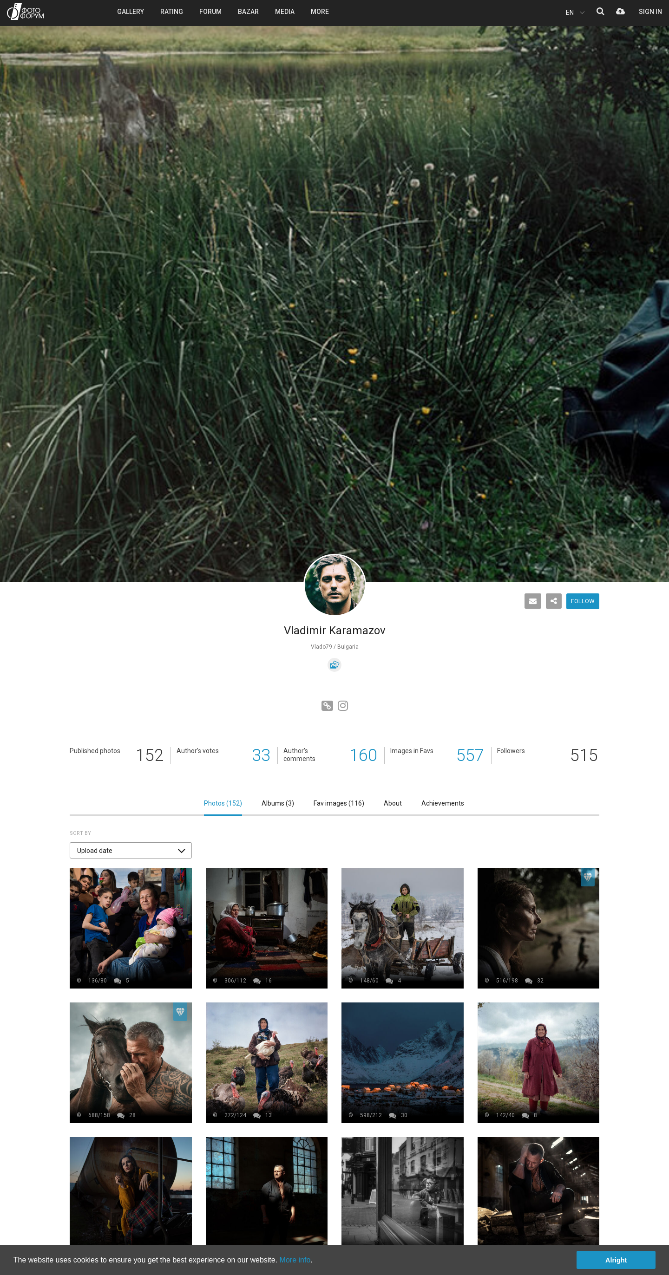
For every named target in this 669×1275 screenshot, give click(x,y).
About (393, 803)
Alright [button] (616, 1260)
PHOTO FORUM (25, 11)
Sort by (80, 833)
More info (295, 1260)
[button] (131, 850)
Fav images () (339, 803)
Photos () (223, 803)
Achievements (442, 803)
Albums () (278, 803)
